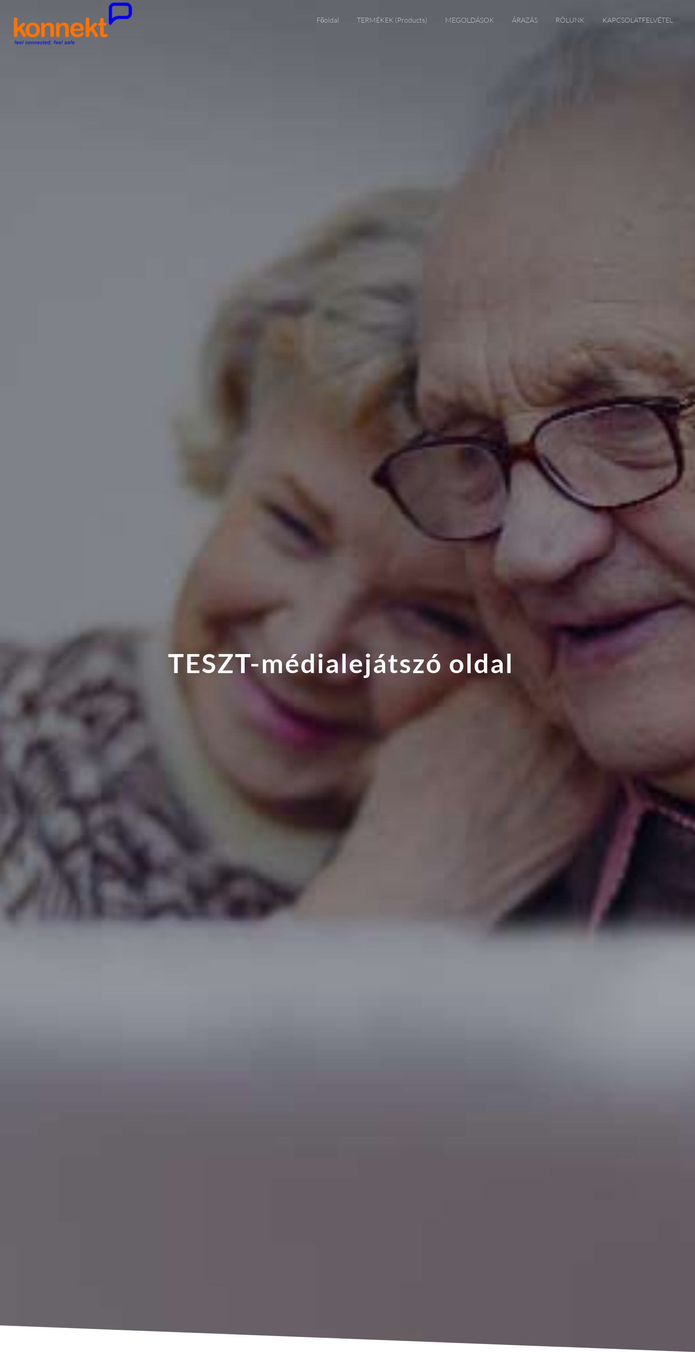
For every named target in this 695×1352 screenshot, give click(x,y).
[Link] (72, 23)
